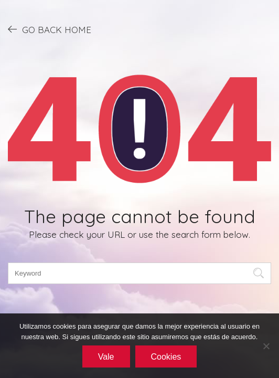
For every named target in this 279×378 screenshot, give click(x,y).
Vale (106, 356)
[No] (266, 346)
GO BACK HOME (49, 29)
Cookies (166, 356)
